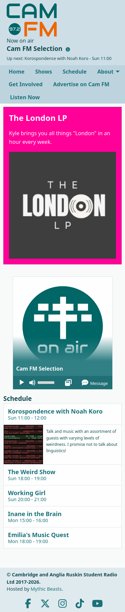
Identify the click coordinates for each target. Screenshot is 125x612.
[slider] (47, 382)
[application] (62, 382)
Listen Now (24, 97)
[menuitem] (16, 71)
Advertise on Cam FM (81, 84)
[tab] (62, 414)
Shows (43, 71)
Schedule (75, 71)
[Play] (21, 382)
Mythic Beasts (46, 589)
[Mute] (32, 382)
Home (16, 71)
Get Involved (26, 84)
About (105, 71)
